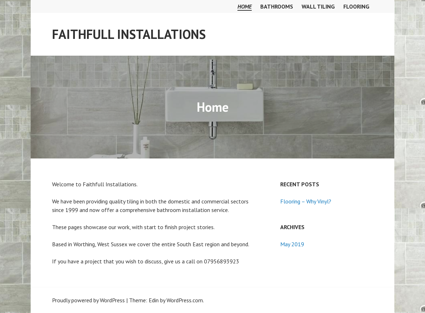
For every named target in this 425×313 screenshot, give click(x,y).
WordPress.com (185, 300)
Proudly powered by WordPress (88, 300)
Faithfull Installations (129, 34)
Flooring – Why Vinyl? (305, 201)
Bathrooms (276, 6)
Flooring (356, 6)
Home (244, 6)
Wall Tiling (318, 6)
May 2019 (292, 244)
